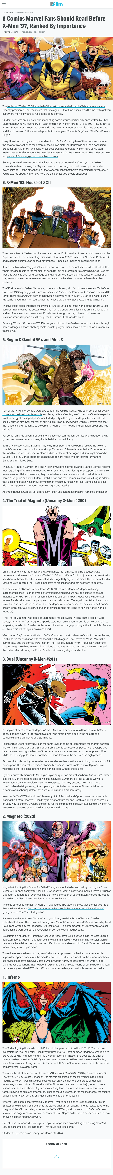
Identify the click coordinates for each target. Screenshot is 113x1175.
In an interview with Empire (72, 421)
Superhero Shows (24, 12)
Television (7, 12)
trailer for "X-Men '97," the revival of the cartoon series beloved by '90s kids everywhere (56, 106)
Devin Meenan (11, 32)
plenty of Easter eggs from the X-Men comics (32, 156)
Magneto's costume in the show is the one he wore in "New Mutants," (66, 908)
